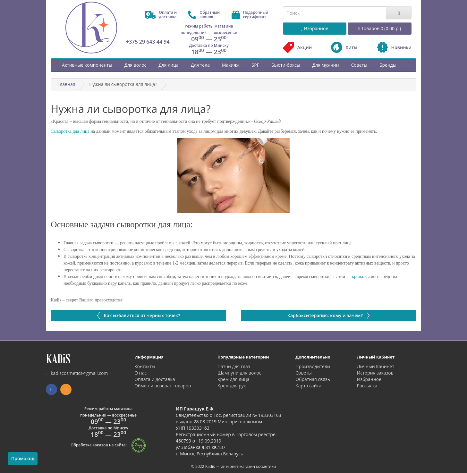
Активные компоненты (87, 65)
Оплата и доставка (154, 379)
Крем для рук (231, 386)
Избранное (369, 379)
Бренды (387, 65)
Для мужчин (325, 65)
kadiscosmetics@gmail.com (77, 373)
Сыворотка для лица (70, 131)
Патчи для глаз (233, 366)
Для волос (135, 65)
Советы (359, 65)
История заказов (375, 373)
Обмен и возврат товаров (162, 386)
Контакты (144, 366)
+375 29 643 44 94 (148, 41)
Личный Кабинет (375, 366)
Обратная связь (312, 379)
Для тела (200, 65)
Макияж (231, 65)
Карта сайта (308, 386)
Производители (312, 366)
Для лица (168, 65)
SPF (255, 65)
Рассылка (367, 386)
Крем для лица (233, 379)
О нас (140, 373)
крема (357, 276)
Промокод (22, 458)
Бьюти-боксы (285, 65)
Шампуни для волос (239, 373)
